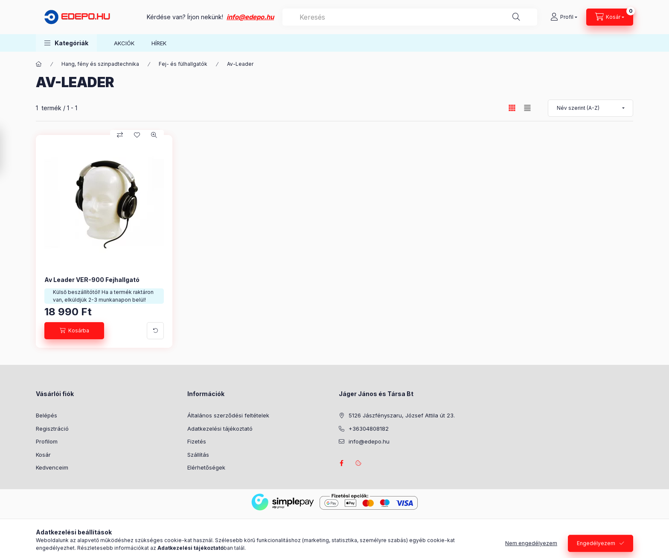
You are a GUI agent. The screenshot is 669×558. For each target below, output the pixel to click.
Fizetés (196, 441)
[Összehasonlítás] (119, 135)
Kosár (43, 454)
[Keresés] (516, 17)
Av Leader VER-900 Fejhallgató (92, 279)
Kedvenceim (52, 467)
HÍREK (158, 43)
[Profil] (563, 17)
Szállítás (198, 454)
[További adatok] (155, 330)
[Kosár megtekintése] (609, 17)
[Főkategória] (39, 64)
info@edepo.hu (250, 17)
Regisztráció (52, 428)
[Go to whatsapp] (648, 533)
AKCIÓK (124, 43)
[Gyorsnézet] (154, 135)
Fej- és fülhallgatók (183, 64)
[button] (66, 43)
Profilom (47, 441)
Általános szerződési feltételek (228, 415)
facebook (341, 463)
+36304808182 (369, 428)
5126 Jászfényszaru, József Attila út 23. (402, 415)
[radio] (527, 108)
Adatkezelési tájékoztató (220, 428)
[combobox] (409, 17)
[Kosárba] (74, 330)
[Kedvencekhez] (136, 135)
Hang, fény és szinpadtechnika (100, 64)
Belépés (46, 415)
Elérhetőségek (206, 467)
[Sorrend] (590, 108)
